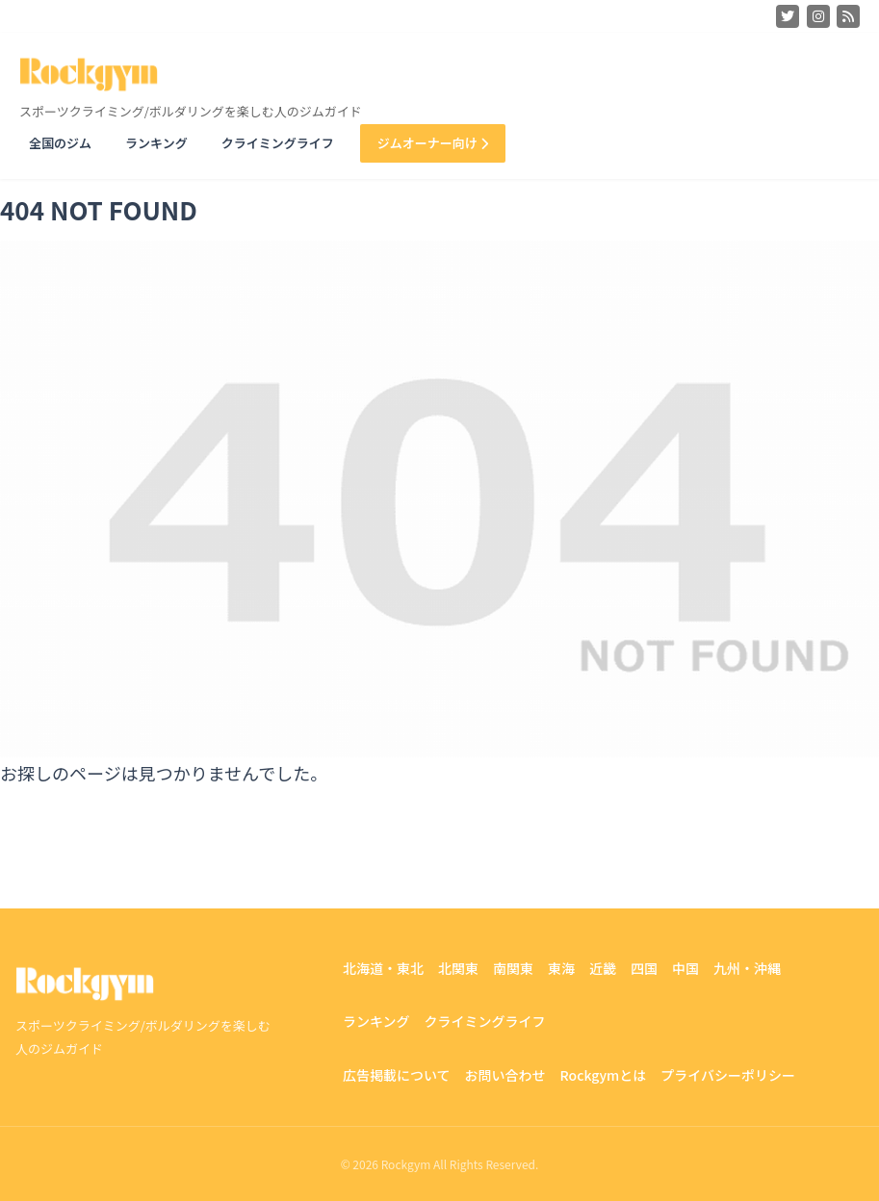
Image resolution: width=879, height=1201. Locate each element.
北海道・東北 (383, 968)
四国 (644, 968)
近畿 (602, 968)
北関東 (458, 968)
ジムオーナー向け (432, 143)
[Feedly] (848, 16)
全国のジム (60, 143)
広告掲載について (397, 1075)
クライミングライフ (277, 143)
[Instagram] (818, 16)
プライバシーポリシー (727, 1075)
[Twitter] (787, 16)
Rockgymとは (603, 1075)
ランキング (156, 143)
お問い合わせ (505, 1075)
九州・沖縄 (747, 968)
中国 (685, 968)
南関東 (513, 968)
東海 (561, 968)
